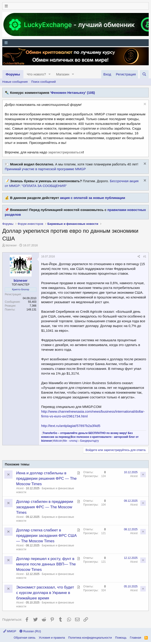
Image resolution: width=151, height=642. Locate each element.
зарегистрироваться (65, 152)
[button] (49, 74)
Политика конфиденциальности (90, 637)
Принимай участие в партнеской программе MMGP (45, 169)
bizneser (11, 245)
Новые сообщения (15, 81)
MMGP (9, 631)
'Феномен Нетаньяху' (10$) (72, 92)
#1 (144, 256)
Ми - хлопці (70, 440)
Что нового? (36, 74)
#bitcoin (57, 440)
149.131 (31, 309)
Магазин (62, 74)
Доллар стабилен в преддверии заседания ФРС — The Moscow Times (44, 507)
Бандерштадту (89, 440)
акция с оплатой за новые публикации (92, 198)
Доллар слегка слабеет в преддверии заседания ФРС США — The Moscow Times (46, 535)
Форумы (13, 74)
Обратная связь (24, 637)
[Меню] (75, 6)
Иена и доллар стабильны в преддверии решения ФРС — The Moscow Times (46, 478)
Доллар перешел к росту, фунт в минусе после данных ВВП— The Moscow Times (46, 564)
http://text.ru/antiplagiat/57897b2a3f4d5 (70, 426)
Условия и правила (52, 637)
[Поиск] (144, 74)
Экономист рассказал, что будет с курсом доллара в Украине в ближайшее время (45, 592)
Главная (135, 637)
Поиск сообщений (43, 81)
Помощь (120, 637)
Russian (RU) (30, 631)
